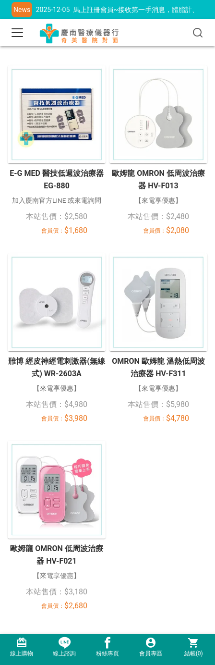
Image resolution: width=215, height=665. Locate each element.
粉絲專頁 (107, 647)
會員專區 (150, 647)
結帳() (193, 647)
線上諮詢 (64, 647)
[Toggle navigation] (17, 32)
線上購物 (21, 647)
